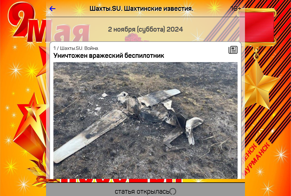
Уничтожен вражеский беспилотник (108, 55)
